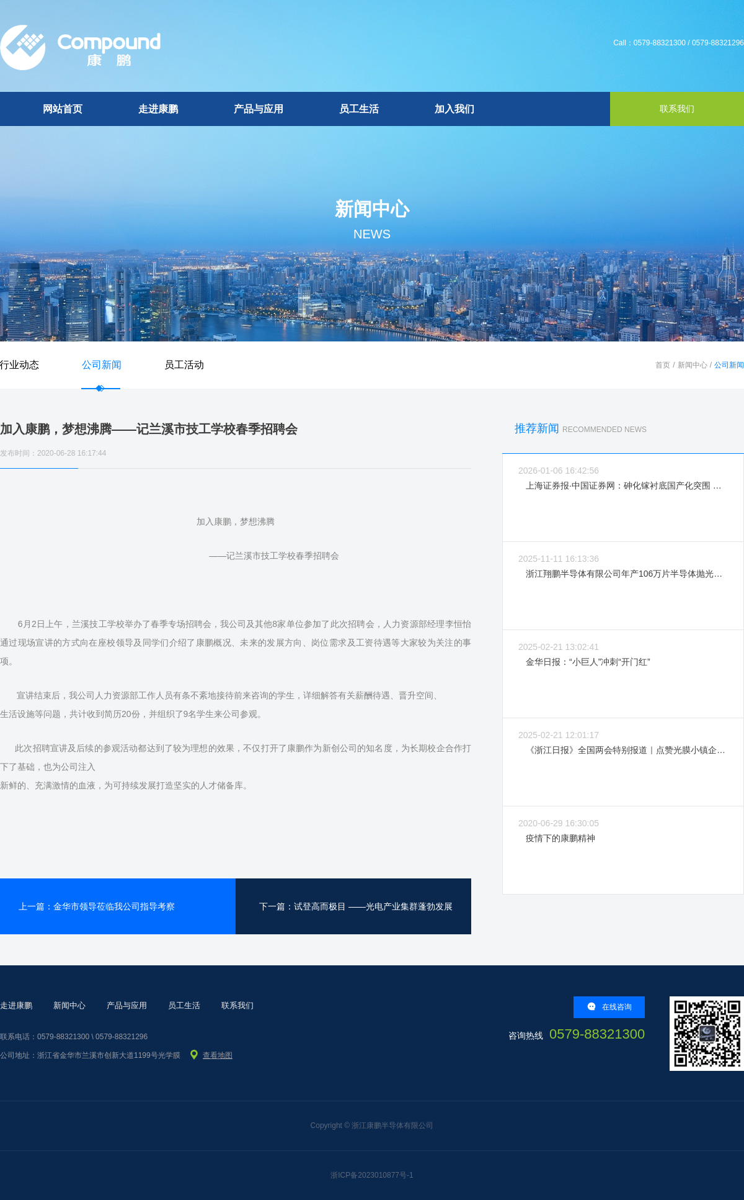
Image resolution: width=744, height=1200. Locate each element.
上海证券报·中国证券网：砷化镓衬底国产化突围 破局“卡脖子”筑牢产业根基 (627, 485)
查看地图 (217, 1055)
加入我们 (454, 109)
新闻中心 (692, 365)
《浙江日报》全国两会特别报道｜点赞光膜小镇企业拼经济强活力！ (627, 750)
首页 (662, 365)
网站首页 (62, 109)
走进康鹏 (158, 109)
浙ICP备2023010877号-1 (371, 1175)
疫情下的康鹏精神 (560, 838)
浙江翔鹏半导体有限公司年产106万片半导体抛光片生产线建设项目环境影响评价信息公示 (627, 573)
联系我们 (237, 1005)
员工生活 (359, 109)
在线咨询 (609, 1006)
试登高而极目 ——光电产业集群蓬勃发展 (373, 906)
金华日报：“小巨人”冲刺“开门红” (588, 661)
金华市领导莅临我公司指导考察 (114, 906)
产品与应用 (258, 109)
